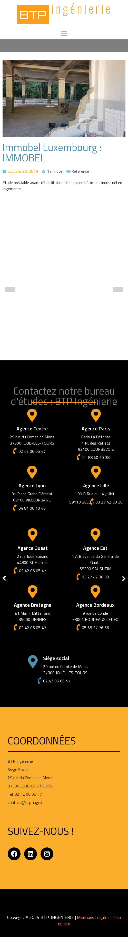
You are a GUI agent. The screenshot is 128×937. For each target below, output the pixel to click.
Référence (80, 171)
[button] (10, 289)
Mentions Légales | (95, 917)
